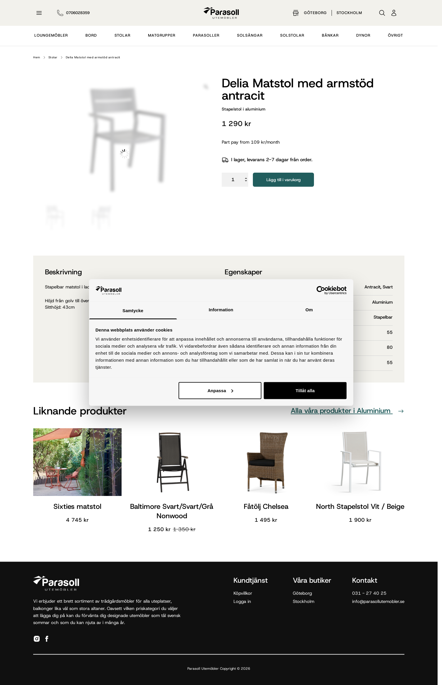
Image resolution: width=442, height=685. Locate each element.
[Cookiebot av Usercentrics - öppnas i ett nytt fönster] (321, 290)
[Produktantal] (235, 180)
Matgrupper (161, 35)
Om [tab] (309, 309)
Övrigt (395, 35)
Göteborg (315, 12)
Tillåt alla (305, 390)
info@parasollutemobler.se (378, 601)
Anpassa (220, 390)
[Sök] (382, 12)
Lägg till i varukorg (283, 179)
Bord (91, 35)
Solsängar (250, 35)
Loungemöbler (51, 35)
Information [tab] (221, 309)
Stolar (122, 35)
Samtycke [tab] (132, 310)
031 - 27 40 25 (369, 593)
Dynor (363, 35)
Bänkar (330, 35)
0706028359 (78, 12)
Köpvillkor (242, 593)
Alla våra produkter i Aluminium (347, 410)
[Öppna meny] (39, 12)
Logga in (242, 601)
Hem (36, 57)
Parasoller (206, 35)
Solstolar (292, 35)
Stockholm (349, 12)
